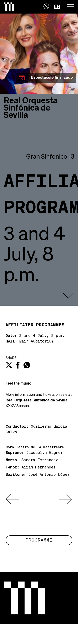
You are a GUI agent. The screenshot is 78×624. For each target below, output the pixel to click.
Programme (39, 540)
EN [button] (57, 6)
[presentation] (12, 499)
